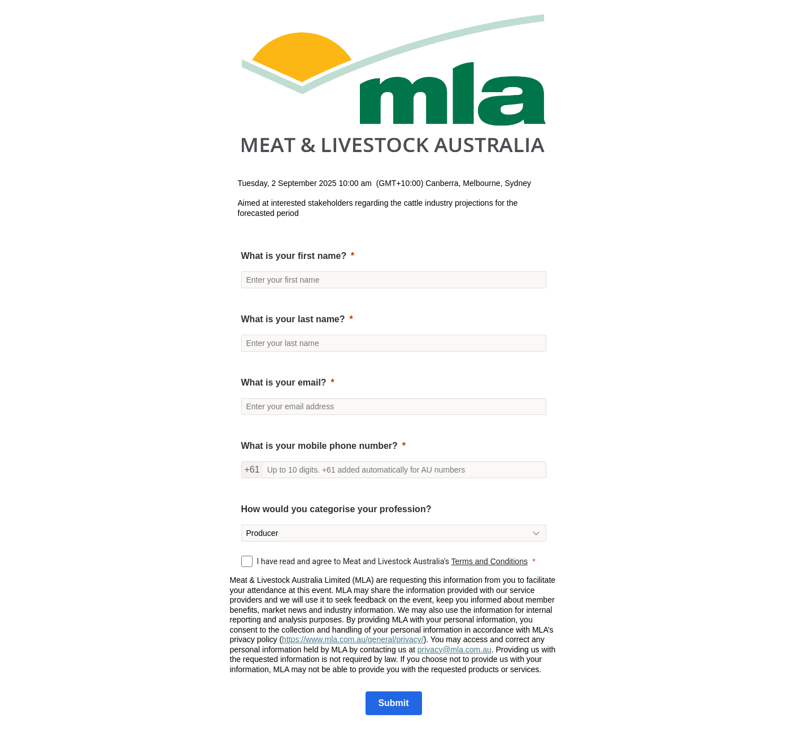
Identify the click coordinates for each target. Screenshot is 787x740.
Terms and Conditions (489, 561)
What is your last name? (293, 319)
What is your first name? (294, 256)
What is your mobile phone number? (319, 446)
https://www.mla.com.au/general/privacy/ (353, 639)
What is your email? (284, 382)
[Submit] (394, 703)
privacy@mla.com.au (455, 649)
